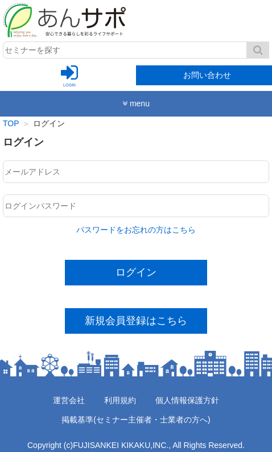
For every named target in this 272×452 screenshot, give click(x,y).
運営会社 (69, 400)
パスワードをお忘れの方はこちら (136, 229)
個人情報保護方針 (187, 400)
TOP (11, 123)
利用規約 (120, 400)
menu (136, 103)
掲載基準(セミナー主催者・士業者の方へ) (135, 419)
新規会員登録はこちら (136, 320)
